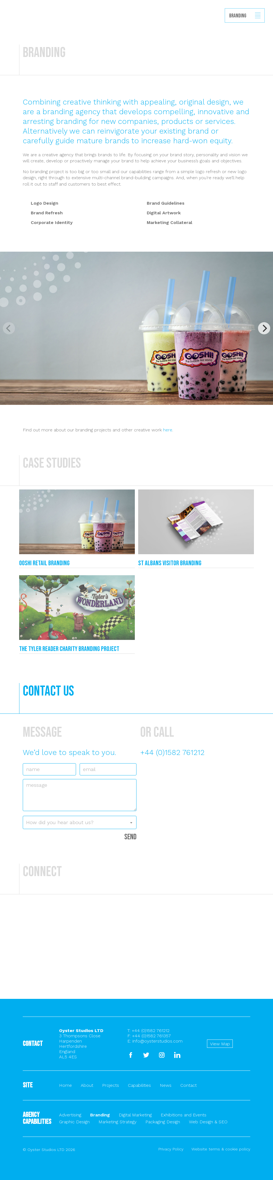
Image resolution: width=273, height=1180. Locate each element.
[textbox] (79, 822)
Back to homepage (7, 28)
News (165, 1085)
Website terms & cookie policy (220, 1149)
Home (65, 1085)
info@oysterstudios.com (157, 1041)
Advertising (70, 1115)
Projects (110, 1085)
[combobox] (79, 822)
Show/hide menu (258, 15)
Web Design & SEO (208, 1121)
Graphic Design (74, 1121)
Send (130, 837)
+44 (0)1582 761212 (172, 752)
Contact (188, 1085)
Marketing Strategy (117, 1121)
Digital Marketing (135, 1115)
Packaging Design (162, 1121)
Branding (100, 1115)
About (87, 1085)
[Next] (264, 328)
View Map (220, 1043)
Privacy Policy (170, 1149)
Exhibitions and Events (183, 1115)
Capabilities (139, 1085)
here (167, 430)
